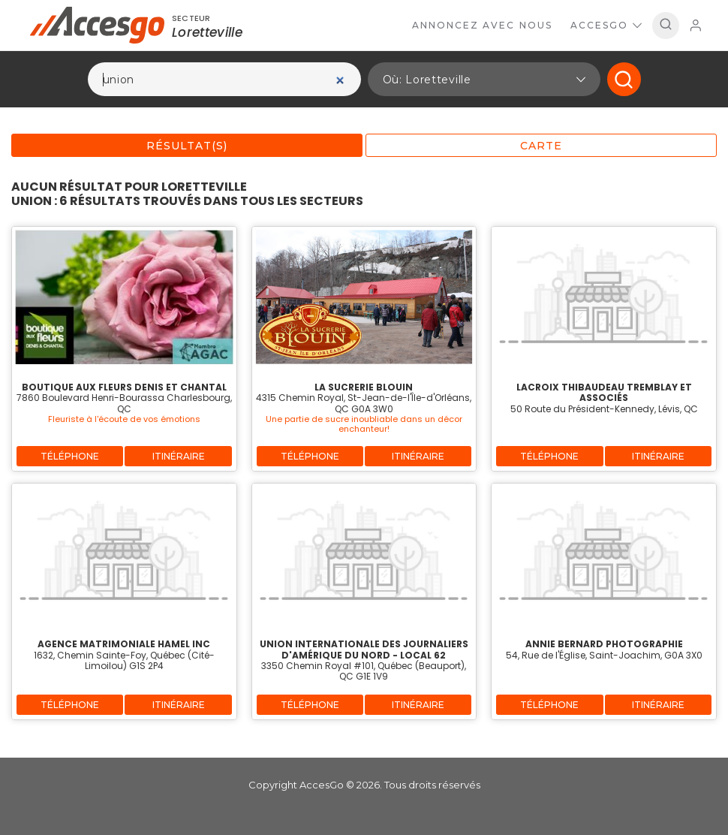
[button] (484, 79)
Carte (541, 145)
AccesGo (606, 25)
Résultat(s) (186, 145)
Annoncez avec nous (482, 25)
